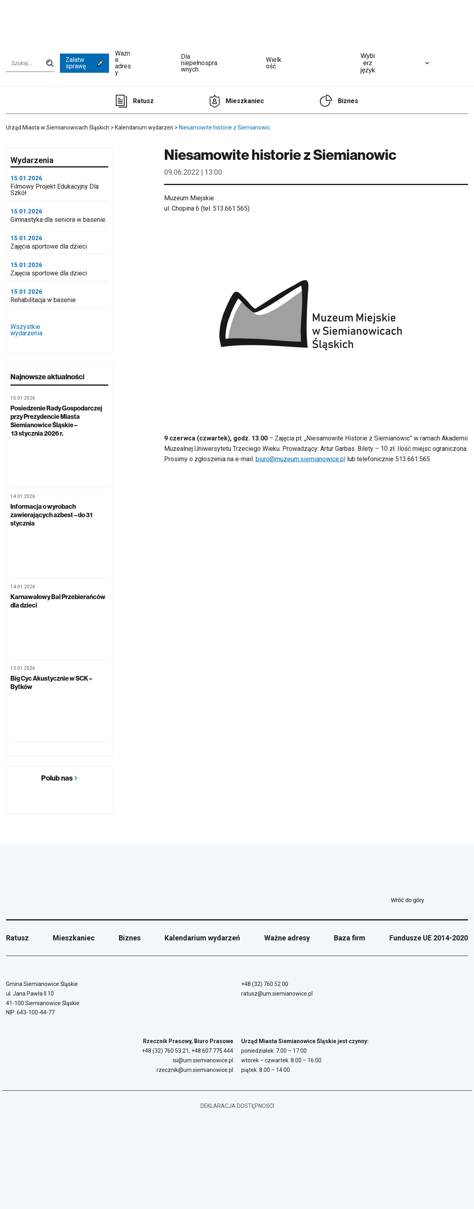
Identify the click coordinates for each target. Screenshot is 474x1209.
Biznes (348, 101)
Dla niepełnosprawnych (220, 63)
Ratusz (143, 101)
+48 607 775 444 (212, 1051)
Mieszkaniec (245, 101)
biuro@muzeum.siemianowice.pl (300, 459)
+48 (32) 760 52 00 (264, 984)
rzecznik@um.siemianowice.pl (195, 1070)
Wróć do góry (429, 900)
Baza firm (349, 938)
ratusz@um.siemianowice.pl (277, 993)
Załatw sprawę (84, 63)
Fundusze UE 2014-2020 (428, 938)
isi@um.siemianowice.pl (203, 1060)
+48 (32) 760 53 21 (165, 1051)
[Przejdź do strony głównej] (28, 23)
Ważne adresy (145, 63)
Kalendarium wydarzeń (202, 938)
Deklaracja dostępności (237, 1106)
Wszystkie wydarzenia (59, 330)
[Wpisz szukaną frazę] (30, 63)
